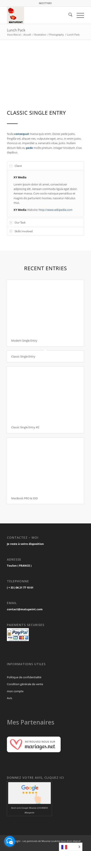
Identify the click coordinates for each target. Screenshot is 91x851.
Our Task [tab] (17, 222)
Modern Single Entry (24, 340)
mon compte (15, 691)
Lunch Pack (16, 30)
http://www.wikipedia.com (55, 210)
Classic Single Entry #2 (25, 427)
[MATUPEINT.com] (38, 15)
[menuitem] (68, 15)
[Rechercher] (68, 15)
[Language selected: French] (70, 847)
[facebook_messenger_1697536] (9, 841)
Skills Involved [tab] (21, 231)
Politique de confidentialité (24, 677)
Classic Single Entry (23, 356)
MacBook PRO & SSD (24, 498)
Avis (9, 698)
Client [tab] (15, 166)
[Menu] (78, 15)
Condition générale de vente (25, 684)
